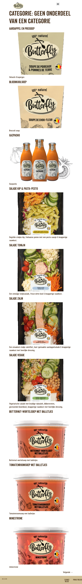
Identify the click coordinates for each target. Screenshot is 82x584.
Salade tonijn (17, 245)
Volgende (68, 572)
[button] (58, 4)
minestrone (15, 518)
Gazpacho (14, 135)
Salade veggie (17, 355)
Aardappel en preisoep (22, 29)
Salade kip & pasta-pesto (23, 189)
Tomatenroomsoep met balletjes (28, 465)
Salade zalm (16, 299)
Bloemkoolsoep (18, 82)
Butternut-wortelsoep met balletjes (31, 412)
